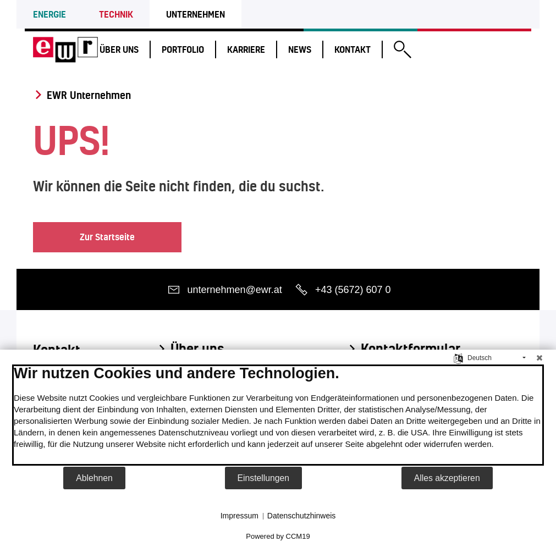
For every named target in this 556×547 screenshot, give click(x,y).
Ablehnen (94, 478)
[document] (278, 415)
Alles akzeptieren (447, 478)
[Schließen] (539, 358)
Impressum (239, 515)
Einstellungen (264, 478)
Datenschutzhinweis (301, 515)
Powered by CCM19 (278, 536)
